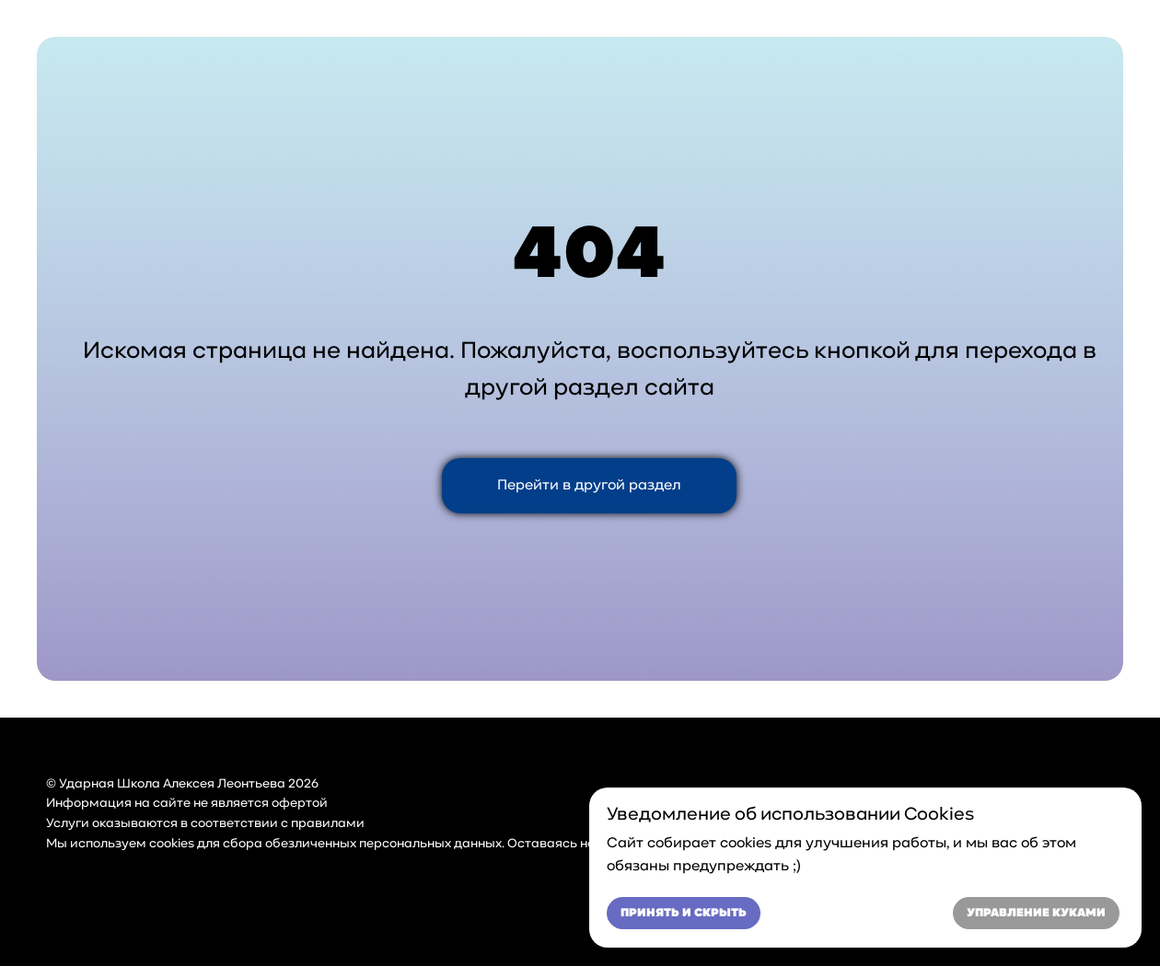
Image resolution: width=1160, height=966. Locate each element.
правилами (328, 824)
